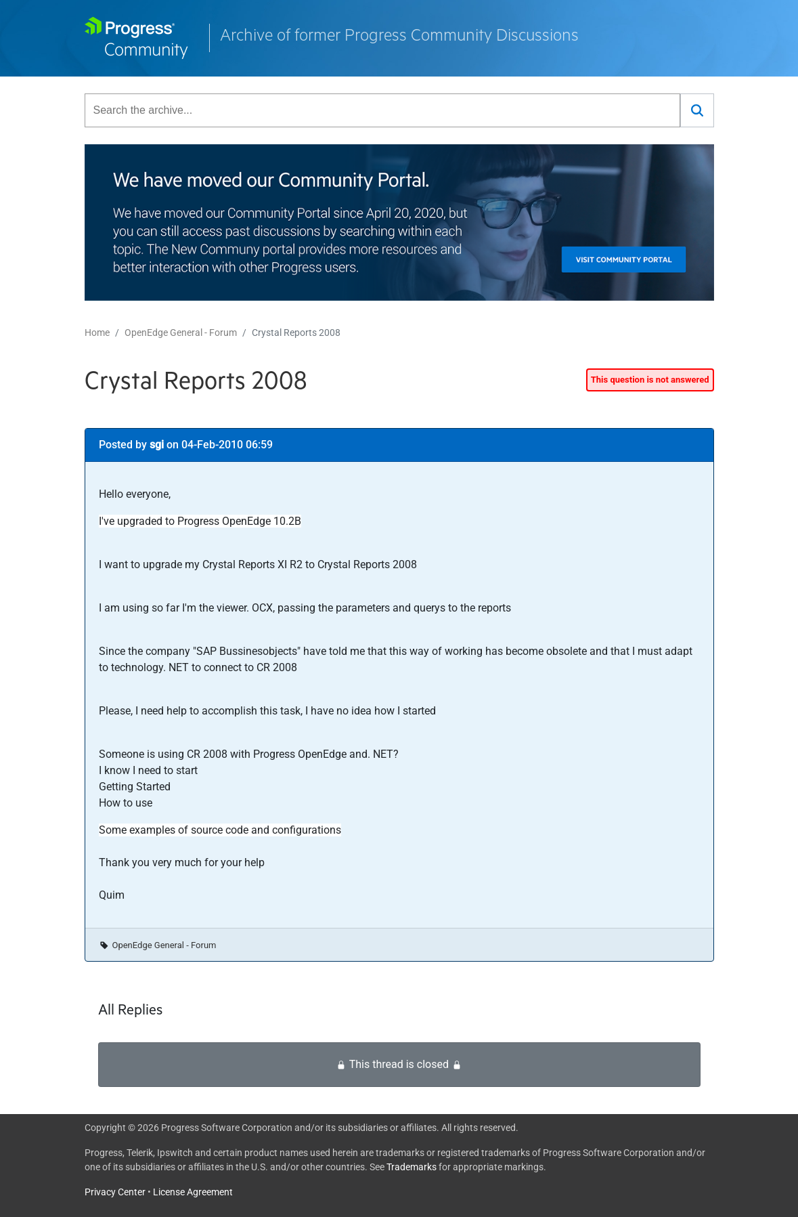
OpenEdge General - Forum (181, 332)
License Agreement (193, 1192)
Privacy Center (115, 1192)
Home (97, 332)
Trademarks (411, 1166)
